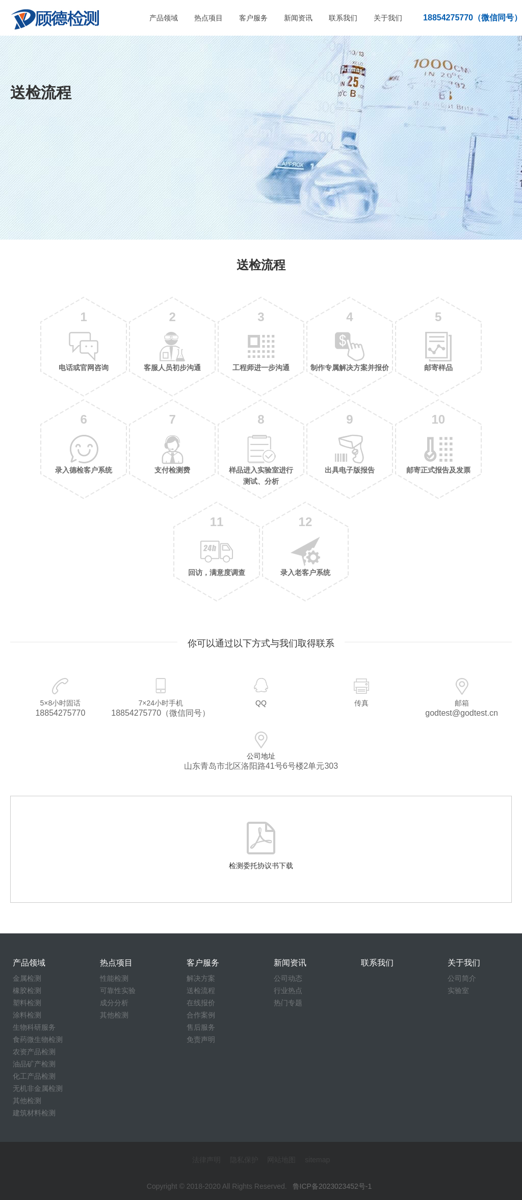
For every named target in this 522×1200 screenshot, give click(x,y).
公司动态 (288, 978)
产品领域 (163, 18)
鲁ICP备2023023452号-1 (332, 1186)
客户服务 (253, 18)
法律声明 (206, 1160)
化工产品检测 (34, 1076)
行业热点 (288, 990)
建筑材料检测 (34, 1113)
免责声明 (201, 1039)
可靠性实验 (118, 990)
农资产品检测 (34, 1052)
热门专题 (288, 1003)
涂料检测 (27, 1015)
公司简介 (462, 978)
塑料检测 (27, 1003)
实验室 (458, 990)
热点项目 (208, 18)
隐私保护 (244, 1160)
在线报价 (201, 1003)
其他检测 (27, 1101)
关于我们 (388, 18)
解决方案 (201, 978)
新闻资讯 (298, 18)
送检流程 (201, 990)
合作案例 (201, 1015)
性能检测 (114, 978)
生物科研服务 (34, 1027)
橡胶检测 (27, 990)
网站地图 (281, 1160)
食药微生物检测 (38, 1039)
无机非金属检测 (38, 1088)
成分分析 (114, 1003)
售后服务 (201, 1027)
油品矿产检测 (34, 1064)
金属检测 (27, 978)
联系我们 (343, 18)
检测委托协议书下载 (261, 866)
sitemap (317, 1160)
